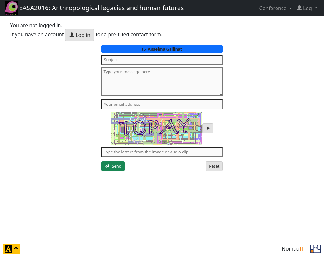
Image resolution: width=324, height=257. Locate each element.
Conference (273, 8)
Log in (79, 35)
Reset (214, 166)
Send (113, 166)
